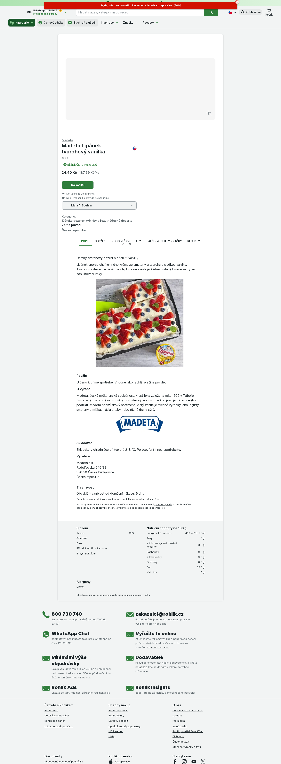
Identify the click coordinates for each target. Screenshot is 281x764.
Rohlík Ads (64, 593)
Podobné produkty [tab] (126, 147)
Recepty (150, 22)
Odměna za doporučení (58, 632)
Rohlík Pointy (116, 621)
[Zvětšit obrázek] (127, 101)
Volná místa (180, 632)
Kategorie (22, 23)
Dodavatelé (149, 563)
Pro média (179, 627)
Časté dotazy (181, 647)
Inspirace (109, 22)
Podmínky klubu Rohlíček (59, 683)
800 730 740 (67, 520)
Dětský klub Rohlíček (56, 621)
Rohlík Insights (152, 593)
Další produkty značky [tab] (164, 147)
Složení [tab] (100, 147)
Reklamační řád (53, 704)
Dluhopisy (178, 642)
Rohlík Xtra (51, 616)
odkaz (143, 573)
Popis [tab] (85, 147)
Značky (130, 22)
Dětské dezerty (204, 127)
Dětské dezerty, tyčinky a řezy (167, 127)
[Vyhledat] (214, 12)
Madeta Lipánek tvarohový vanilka (181, 55)
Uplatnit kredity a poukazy (124, 632)
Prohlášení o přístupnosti (59, 714)
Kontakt (177, 621)
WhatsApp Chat (71, 539)
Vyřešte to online (155, 539)
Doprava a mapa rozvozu (188, 616)
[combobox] (145, 12)
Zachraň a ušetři (82, 23)
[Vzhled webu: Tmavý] (159, 756)
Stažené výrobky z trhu (187, 653)
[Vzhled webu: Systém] (122, 756)
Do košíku (160, 91)
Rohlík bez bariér (54, 627)
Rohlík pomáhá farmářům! (188, 637)
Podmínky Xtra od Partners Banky (64, 678)
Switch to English (146, 740)
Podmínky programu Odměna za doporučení (71, 709)
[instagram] (184, 667)
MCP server (115, 637)
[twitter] (203, 667)
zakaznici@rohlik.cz (159, 520)
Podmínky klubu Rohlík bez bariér (64, 688)
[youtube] (193, 667)
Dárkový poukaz (118, 627)
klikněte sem (88, 730)
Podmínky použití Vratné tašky (63, 698)
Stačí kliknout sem (158, 553)
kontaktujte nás (164, 410)
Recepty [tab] (193, 147)
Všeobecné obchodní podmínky (63, 667)
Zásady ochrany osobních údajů (64, 693)
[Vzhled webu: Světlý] (140, 756)
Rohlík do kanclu (118, 616)
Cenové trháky (50, 23)
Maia (111, 642)
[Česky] (232, 12)
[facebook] (175, 667)
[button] (250, 12)
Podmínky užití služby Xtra (60, 672)
